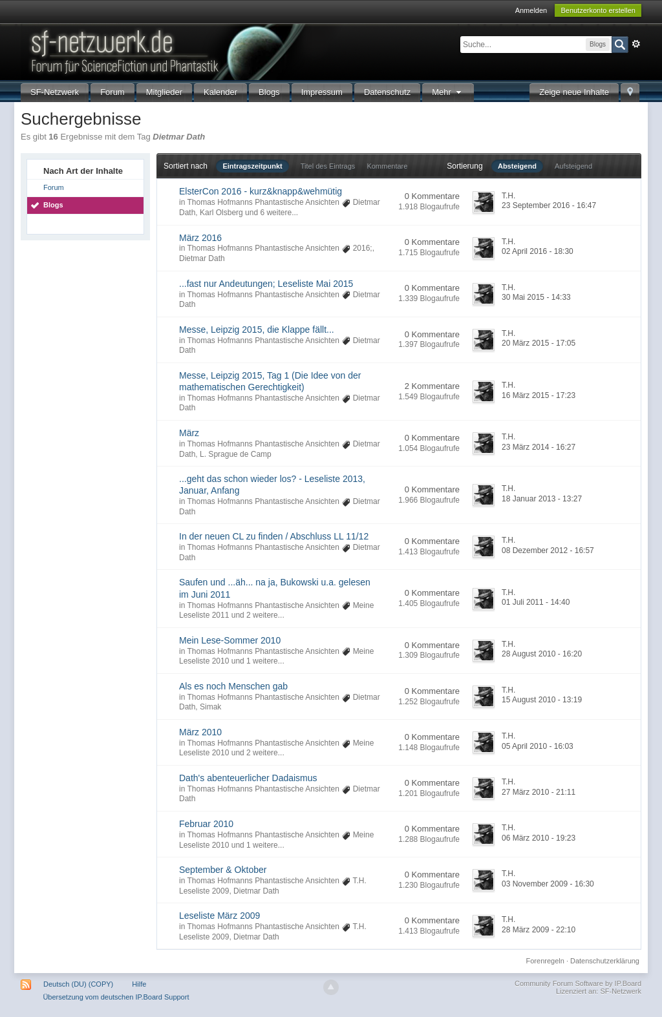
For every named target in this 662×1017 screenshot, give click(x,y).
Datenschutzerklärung (604, 961)
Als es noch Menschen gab (233, 686)
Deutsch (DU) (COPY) (78, 984)
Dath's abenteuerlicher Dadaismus (248, 778)
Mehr (448, 92)
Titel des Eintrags (328, 166)
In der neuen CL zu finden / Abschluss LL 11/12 (273, 536)
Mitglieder (164, 92)
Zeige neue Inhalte (574, 92)
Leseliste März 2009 (219, 915)
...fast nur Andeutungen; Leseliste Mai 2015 (266, 283)
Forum (112, 92)
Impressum (322, 92)
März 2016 (200, 238)
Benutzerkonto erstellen (598, 10)
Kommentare (387, 166)
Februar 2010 (206, 824)
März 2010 (200, 732)
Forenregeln (545, 961)
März (189, 433)
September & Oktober (222, 870)
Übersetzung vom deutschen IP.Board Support (116, 997)
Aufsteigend (573, 166)
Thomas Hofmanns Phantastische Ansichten (263, 202)
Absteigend (517, 166)
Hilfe (139, 984)
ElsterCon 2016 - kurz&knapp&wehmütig (260, 191)
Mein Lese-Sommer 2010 (230, 640)
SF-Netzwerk (54, 92)
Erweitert (636, 44)
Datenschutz (387, 92)
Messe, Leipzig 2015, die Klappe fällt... (256, 329)
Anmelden (531, 10)
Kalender (220, 92)
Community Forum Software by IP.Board (578, 983)
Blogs (269, 92)
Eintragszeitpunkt (252, 166)
